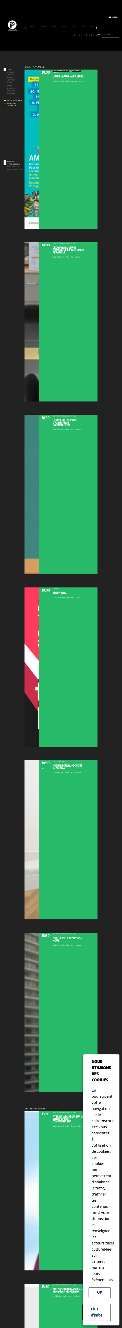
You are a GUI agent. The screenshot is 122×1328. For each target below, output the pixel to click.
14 (57, 35)
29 (94, 35)
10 (47, 35)
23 (79, 35)
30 (96, 35)
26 (87, 35)
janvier (54, 26)
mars (74, 26)
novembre (32, 26)
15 (60, 35)
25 (84, 35)
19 (69, 35)
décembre (43, 26)
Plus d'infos (96, 1312)
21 (74, 35)
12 (52, 35)
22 (77, 35)
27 (89, 35)
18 (67, 35)
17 (65, 35)
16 (62, 35)
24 (82, 35)
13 (55, 35)
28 (91, 35)
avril (83, 26)
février (64, 26)
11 (50, 35)
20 (72, 35)
